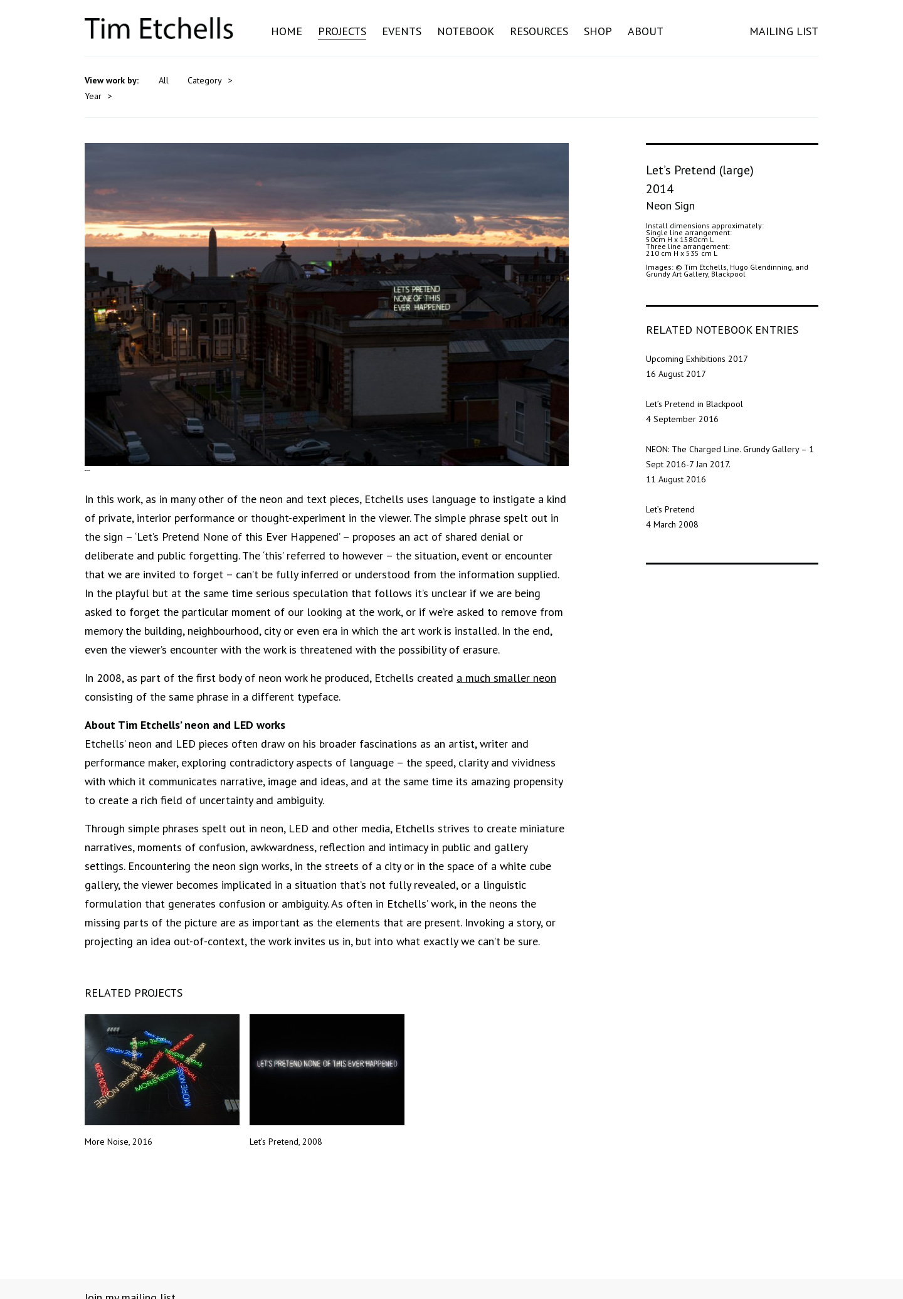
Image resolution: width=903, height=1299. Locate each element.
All (164, 80)
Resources (539, 31)
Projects (342, 31)
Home (286, 31)
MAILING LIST (783, 31)
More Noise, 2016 (162, 1122)
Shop (598, 31)
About (645, 31)
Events (401, 31)
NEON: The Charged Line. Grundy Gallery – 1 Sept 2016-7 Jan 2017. (730, 440)
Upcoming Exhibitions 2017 (697, 341)
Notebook (465, 31)
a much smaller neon (506, 720)
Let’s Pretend (670, 492)
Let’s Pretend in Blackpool (694, 387)
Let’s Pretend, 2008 (327, 1122)
